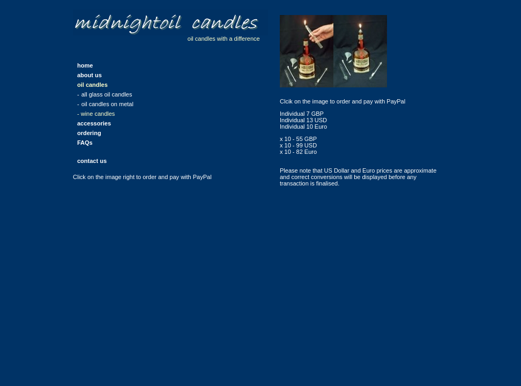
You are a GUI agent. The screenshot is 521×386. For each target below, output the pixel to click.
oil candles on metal (107, 104)
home (85, 65)
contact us (92, 161)
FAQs (85, 142)
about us (89, 75)
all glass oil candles (106, 94)
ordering (89, 133)
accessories (94, 123)
